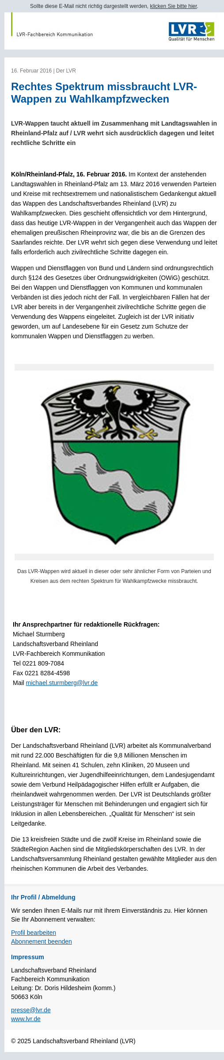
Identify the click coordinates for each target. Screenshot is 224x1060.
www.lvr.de (26, 1018)
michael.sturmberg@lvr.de (62, 682)
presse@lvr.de (31, 1010)
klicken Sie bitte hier (173, 6)
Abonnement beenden (41, 941)
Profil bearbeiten (33, 932)
